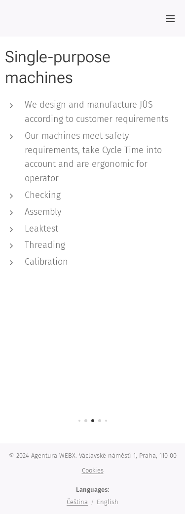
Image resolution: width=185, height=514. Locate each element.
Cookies (93, 470)
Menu (170, 18)
